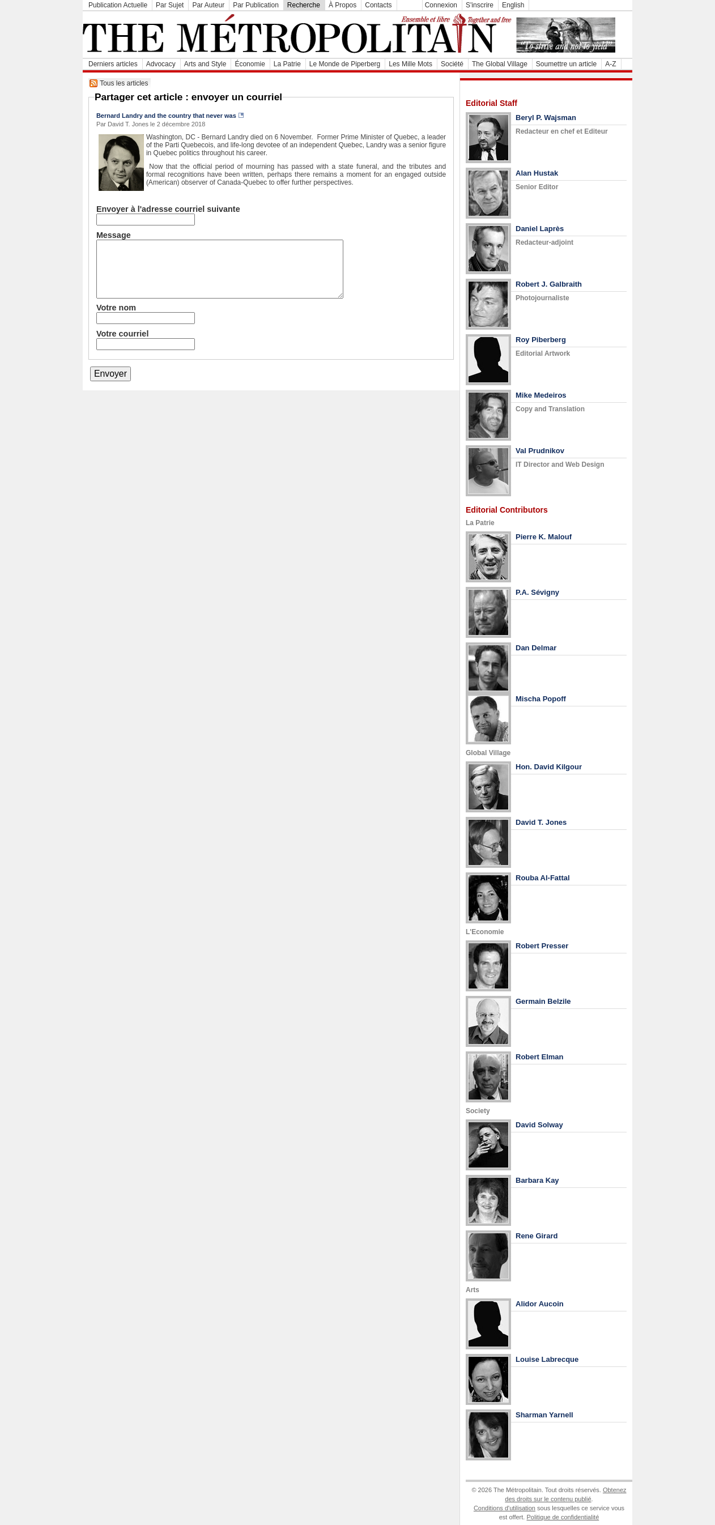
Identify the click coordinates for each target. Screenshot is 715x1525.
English (513, 5)
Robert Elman (540, 1057)
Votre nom (116, 307)
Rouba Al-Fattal (543, 878)
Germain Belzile (543, 1001)
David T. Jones (541, 822)
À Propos (342, 5)
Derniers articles (113, 64)
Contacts (378, 5)
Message (113, 235)
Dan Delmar (536, 648)
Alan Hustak (537, 173)
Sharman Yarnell (544, 1415)
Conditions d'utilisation (504, 1508)
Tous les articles (124, 83)
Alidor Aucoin (540, 1304)
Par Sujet (170, 5)
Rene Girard (536, 1236)
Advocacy (161, 64)
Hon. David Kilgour (549, 766)
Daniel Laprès (540, 228)
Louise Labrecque (547, 1359)
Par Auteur (208, 5)
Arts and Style (205, 64)
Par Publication (256, 5)
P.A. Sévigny (537, 592)
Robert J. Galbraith (549, 284)
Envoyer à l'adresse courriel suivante (168, 209)
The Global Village (499, 64)
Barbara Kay (537, 1180)
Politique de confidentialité (562, 1517)
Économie (250, 64)
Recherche (303, 5)
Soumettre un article (566, 64)
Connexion (441, 5)
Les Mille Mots (410, 64)
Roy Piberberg (541, 339)
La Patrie (287, 64)
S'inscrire (479, 5)
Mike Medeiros (541, 395)
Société (452, 64)
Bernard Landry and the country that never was (166, 115)
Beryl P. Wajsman (546, 117)
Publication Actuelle (117, 5)
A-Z (610, 64)
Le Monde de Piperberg (344, 64)
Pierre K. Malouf (544, 537)
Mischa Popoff (541, 699)
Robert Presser (542, 946)
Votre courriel (122, 333)
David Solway (539, 1125)
